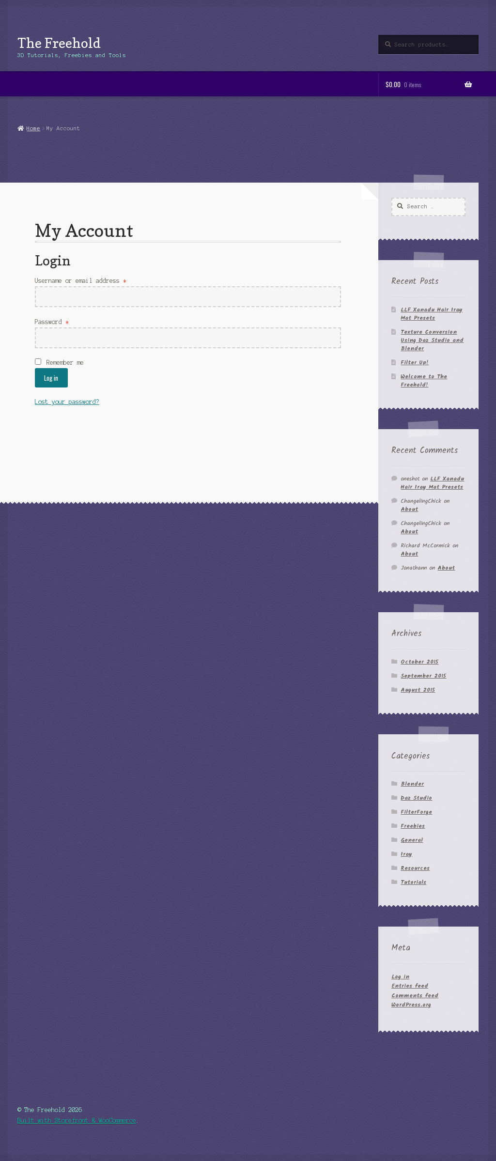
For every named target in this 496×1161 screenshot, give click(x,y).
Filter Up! (415, 362)
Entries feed (409, 986)
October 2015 (419, 661)
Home (33, 128)
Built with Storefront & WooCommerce (76, 1120)
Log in (51, 378)
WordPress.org (411, 1004)
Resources (415, 868)
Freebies (413, 826)
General (412, 840)
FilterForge (416, 812)
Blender (412, 784)
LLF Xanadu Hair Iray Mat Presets (432, 314)
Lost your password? (67, 402)
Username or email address (80, 281)
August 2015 (418, 690)
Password (52, 322)
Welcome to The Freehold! (424, 380)
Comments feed (414, 995)
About (409, 509)
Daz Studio (416, 798)
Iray (406, 854)
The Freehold (59, 43)
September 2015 (423, 676)
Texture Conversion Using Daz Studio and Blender (432, 340)
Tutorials (413, 882)
